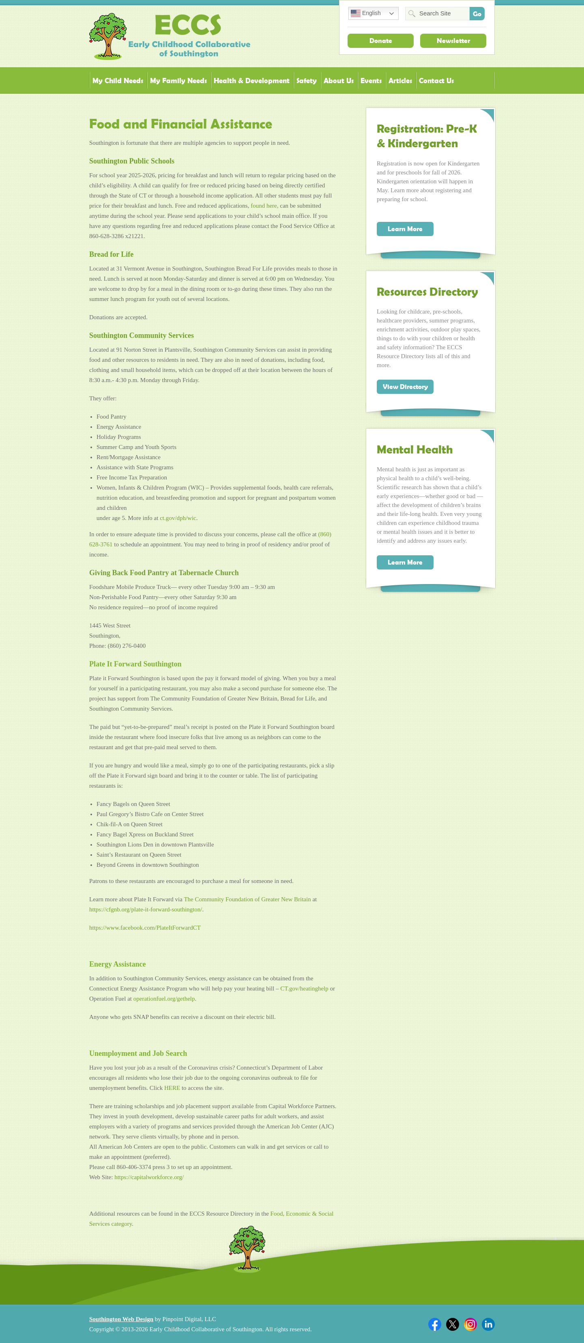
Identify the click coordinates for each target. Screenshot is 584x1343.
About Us (339, 80)
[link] (247, 899)
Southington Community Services (141, 335)
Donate (380, 41)
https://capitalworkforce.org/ (149, 1177)
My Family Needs (178, 80)
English (366, 13)
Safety (306, 80)
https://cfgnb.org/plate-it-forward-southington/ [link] (145, 909)
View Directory (405, 386)
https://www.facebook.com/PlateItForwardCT (145, 927)
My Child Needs (117, 80)
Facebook (434, 1324)
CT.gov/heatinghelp (304, 988)
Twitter (452, 1324)
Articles (400, 80)
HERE (172, 1088)
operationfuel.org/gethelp (164, 998)
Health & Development (252, 80)
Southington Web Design (121, 1319)
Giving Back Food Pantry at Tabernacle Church (164, 573)
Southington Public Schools (131, 161)
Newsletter (453, 41)
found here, (264, 205)
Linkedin (488, 1324)
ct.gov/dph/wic (178, 518)
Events (371, 80)
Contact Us (436, 80)
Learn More (405, 229)
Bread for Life (111, 254)
